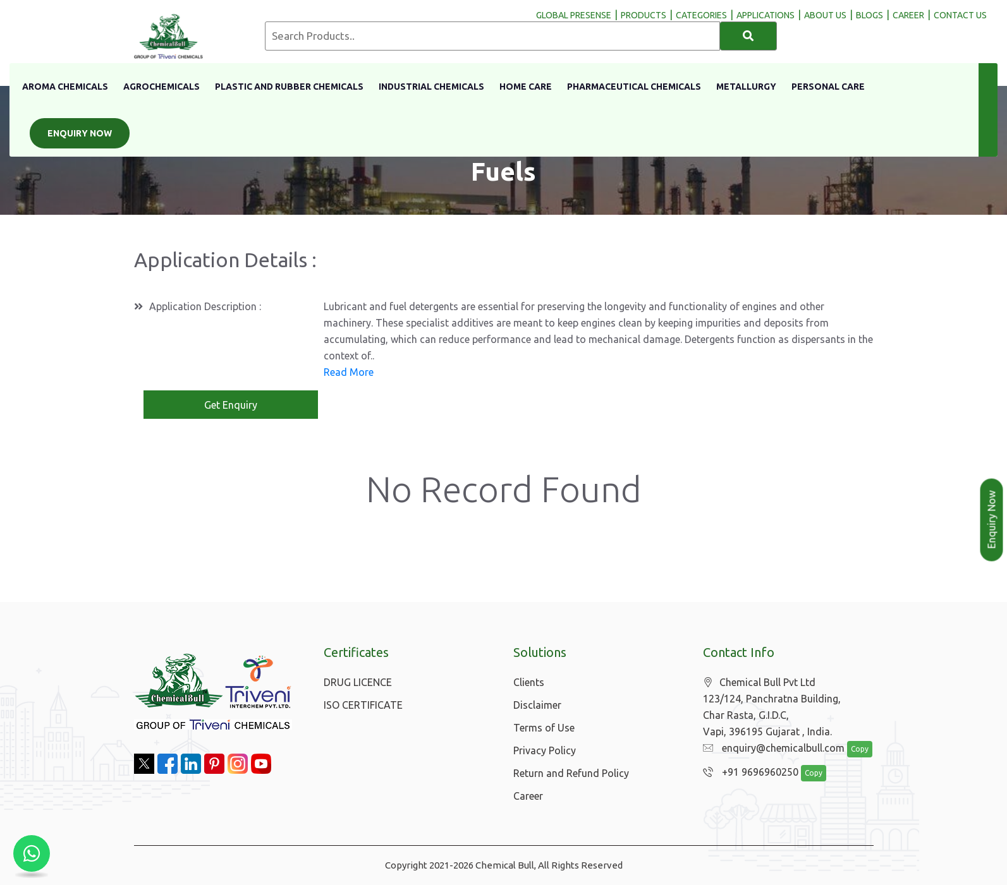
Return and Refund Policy (571, 773)
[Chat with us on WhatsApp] (32, 853)
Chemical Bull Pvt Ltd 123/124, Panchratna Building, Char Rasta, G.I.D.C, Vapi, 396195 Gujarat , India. (772, 707)
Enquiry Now (79, 133)
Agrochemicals (161, 86)
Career (528, 796)
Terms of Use (544, 727)
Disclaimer (537, 705)
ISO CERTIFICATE (363, 705)
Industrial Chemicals (431, 86)
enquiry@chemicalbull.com (770, 748)
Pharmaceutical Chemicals (634, 86)
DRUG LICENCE (358, 682)
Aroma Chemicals (65, 86)
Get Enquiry (230, 405)
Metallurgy (746, 86)
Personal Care (828, 86)
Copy (853, 749)
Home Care (525, 86)
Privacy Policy (544, 750)
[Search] (748, 36)
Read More (349, 372)
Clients (528, 682)
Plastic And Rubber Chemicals (289, 86)
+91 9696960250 (747, 772)
